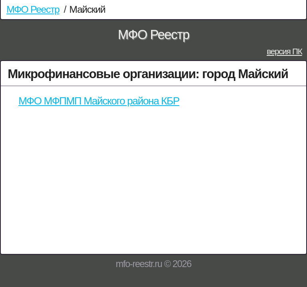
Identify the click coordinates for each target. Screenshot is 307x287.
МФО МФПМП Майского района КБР (98, 101)
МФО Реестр (32, 9)
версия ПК (284, 51)
